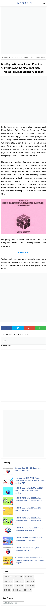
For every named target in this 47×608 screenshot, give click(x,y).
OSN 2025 (19, 586)
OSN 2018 (18, 577)
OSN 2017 (8, 577)
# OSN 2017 (8, 335)
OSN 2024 (8, 586)
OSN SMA (17, 590)
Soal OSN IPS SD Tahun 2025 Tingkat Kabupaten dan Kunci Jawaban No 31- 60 (28, 520)
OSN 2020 (8, 581)
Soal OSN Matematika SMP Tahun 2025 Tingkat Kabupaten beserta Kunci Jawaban (29, 490)
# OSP (27, 335)
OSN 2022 (19, 581)
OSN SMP (27, 590)
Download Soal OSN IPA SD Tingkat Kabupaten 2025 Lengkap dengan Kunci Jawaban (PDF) (29, 480)
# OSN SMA (19, 335)
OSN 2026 (30, 586)
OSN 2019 (29, 577)
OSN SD (7, 590)
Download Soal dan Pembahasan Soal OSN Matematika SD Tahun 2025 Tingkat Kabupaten (29, 560)
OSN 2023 (30, 581)
